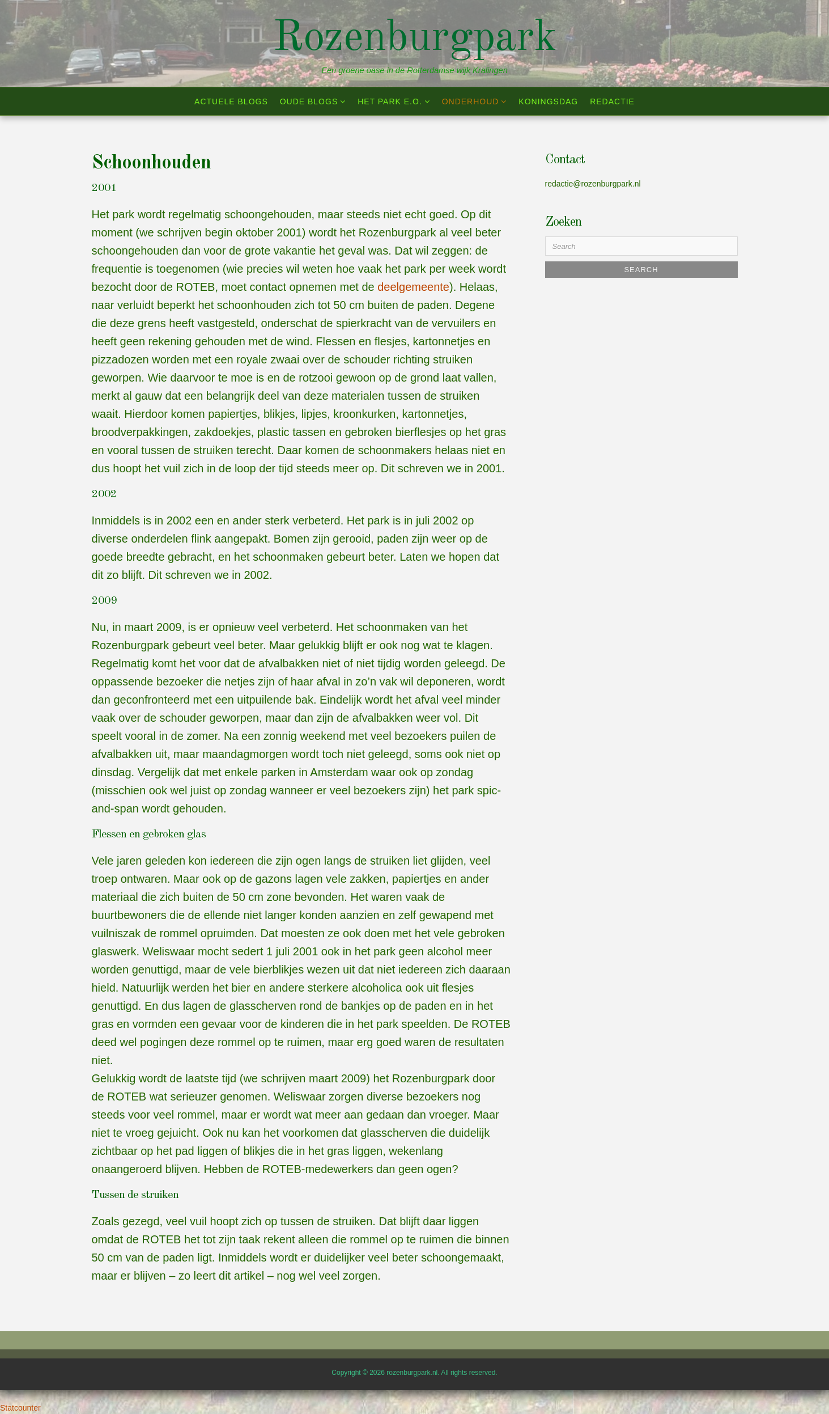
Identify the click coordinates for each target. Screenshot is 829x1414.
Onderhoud (470, 101)
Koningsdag (548, 101)
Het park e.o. (390, 101)
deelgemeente (413, 287)
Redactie (612, 101)
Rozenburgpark (414, 38)
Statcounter (20, 1407)
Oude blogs (309, 101)
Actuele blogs (231, 101)
